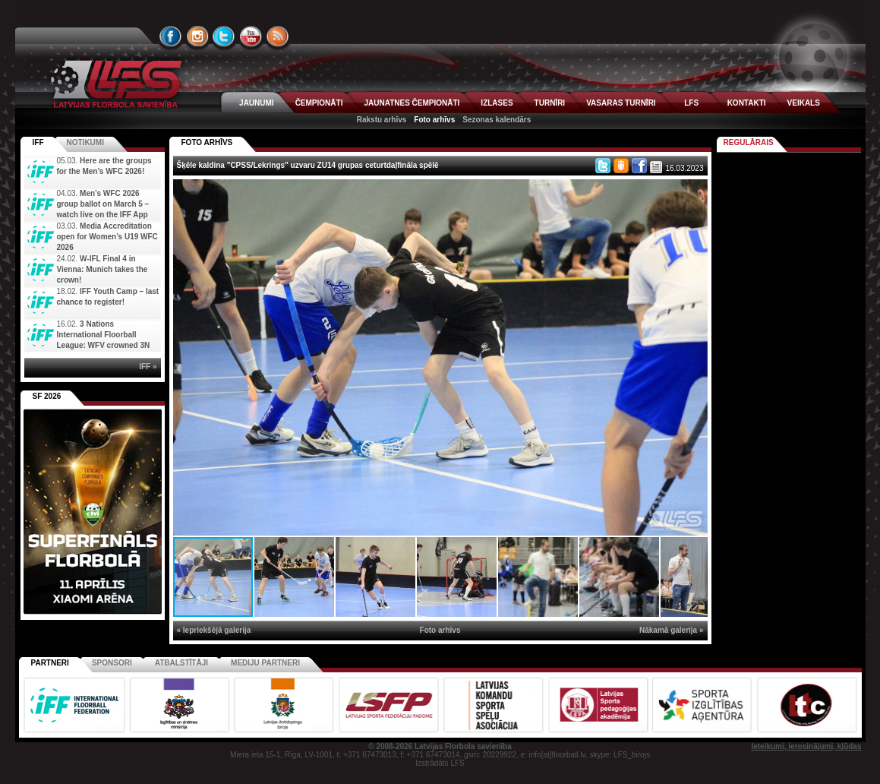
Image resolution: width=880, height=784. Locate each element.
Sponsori (112, 663)
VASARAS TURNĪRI (620, 103)
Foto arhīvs (434, 119)
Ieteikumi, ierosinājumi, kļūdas (806, 746)
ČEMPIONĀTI (319, 103)
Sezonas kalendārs (496, 119)
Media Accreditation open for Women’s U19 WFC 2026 (107, 236)
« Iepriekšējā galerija (214, 630)
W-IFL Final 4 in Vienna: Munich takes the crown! (102, 269)
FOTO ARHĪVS (207, 142)
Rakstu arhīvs (382, 119)
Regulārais (749, 142)
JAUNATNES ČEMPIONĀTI (411, 103)
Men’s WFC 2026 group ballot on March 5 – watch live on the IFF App (103, 204)
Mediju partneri (265, 663)
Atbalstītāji (181, 663)
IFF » (147, 366)
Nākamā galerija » (671, 630)
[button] (694, 193)
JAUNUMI (256, 103)
